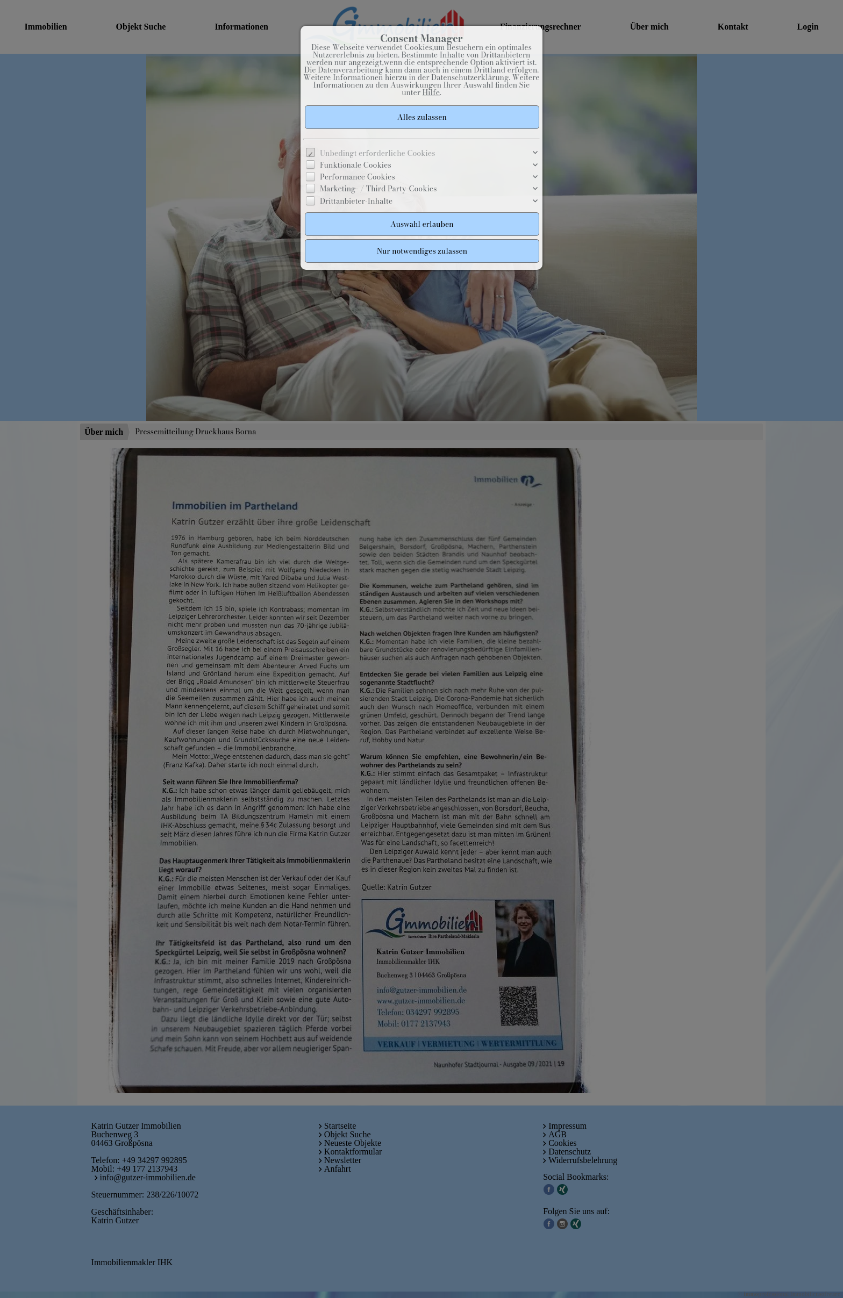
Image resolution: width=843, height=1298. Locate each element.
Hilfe (431, 92)
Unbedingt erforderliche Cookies (377, 153)
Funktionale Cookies (355, 165)
